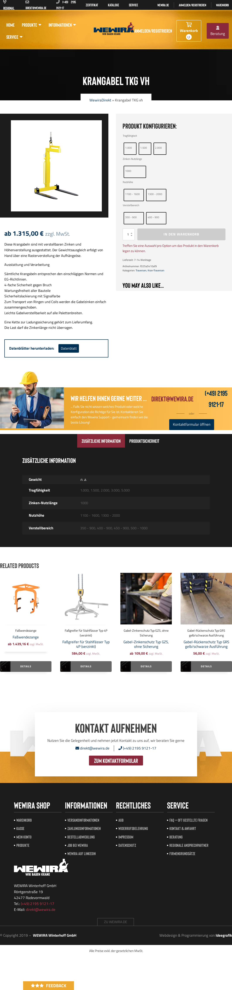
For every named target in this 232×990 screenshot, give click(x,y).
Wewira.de (163, 5)
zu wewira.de (115, 921)
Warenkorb (222, 5)
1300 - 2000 (155, 194)
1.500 (143, 148)
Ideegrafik (224, 935)
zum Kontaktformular (116, 760)
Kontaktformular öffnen (191, 424)
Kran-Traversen (156, 270)
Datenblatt (69, 348)
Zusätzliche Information (101, 441)
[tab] (101, 441)
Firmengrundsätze (182, 853)
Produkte (31, 25)
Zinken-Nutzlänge (132, 159)
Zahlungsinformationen (84, 828)
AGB (121, 820)
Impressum (125, 836)
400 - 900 (153, 217)
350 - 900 (131, 217)
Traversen (141, 270)
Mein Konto (23, 836)
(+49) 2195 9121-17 (137, 748)
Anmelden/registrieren (192, 5)
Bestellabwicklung (81, 836)
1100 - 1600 (132, 194)
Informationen (62, 25)
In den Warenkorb (181, 234)
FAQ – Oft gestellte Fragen (188, 820)
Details (25, 666)
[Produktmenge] (129, 234)
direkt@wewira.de (172, 398)
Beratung (217, 31)
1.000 (128, 148)
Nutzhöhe (128, 182)
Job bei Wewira (77, 845)
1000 (128, 171)
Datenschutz (127, 845)
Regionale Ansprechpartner (188, 845)
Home (10, 25)
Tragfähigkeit (130, 136)
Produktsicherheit (144, 441)
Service (14, 37)
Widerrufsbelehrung (133, 828)
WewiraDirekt (100, 100)
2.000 (158, 148)
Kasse (20, 828)
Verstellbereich (131, 205)
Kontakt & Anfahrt (182, 828)
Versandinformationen (83, 820)
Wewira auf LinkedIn (81, 853)
